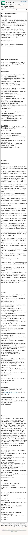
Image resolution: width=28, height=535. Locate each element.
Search (13, 9)
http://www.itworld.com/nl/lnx (10, 392)
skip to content (24, 1)
